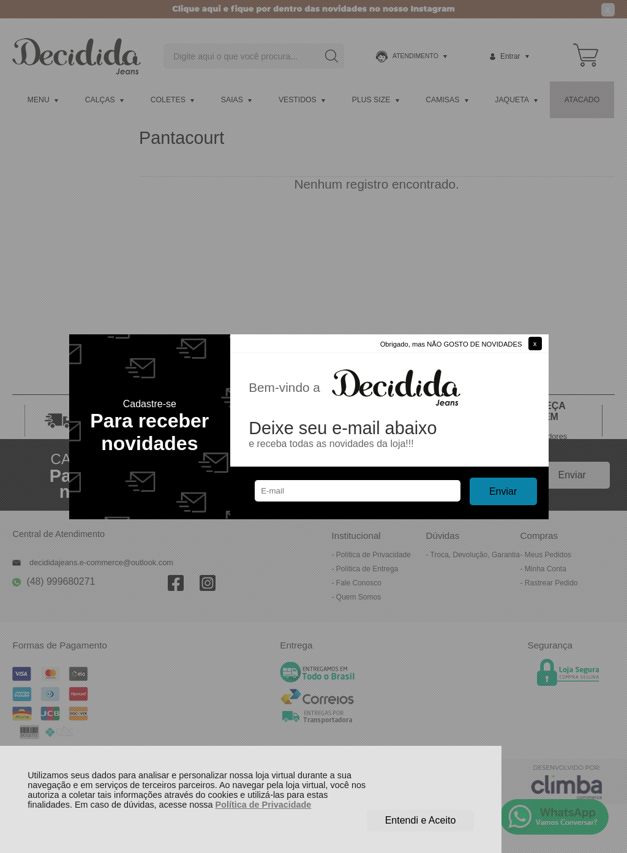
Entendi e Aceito (420, 820)
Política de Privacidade (264, 805)
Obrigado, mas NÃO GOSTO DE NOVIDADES (451, 344)
